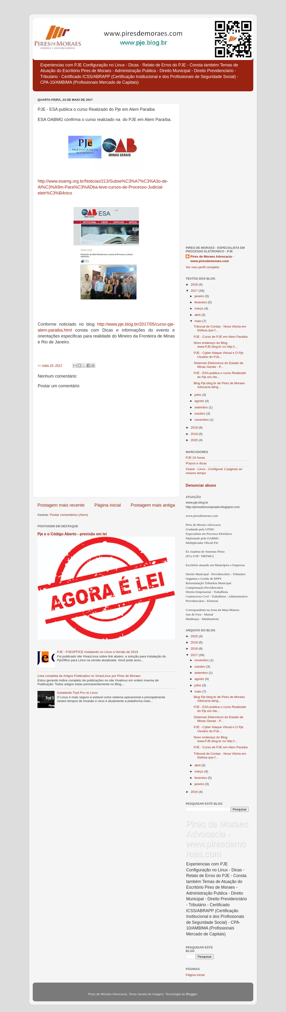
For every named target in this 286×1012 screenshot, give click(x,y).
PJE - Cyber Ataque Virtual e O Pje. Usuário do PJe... (219, 354)
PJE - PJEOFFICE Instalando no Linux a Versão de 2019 (97, 652)
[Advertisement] (217, 168)
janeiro (199, 296)
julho (198, 395)
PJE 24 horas (195, 457)
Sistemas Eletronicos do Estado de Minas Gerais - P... (218, 365)
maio (198, 321)
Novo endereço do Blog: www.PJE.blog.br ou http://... (216, 344)
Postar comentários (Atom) (69, 515)
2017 (195, 290)
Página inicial (107, 505)
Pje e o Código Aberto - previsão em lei (72, 534)
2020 (195, 440)
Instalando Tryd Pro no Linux (77, 692)
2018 (195, 427)
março (199, 308)
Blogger (191, 994)
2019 (195, 434)
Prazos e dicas (196, 463)
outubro (200, 413)
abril (197, 315)
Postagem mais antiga (153, 505)
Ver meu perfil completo (202, 267)
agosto (199, 401)
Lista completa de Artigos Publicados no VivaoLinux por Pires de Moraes (88, 676)
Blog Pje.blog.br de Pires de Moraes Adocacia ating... (219, 385)
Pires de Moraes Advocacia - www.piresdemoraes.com (212, 259)
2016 (195, 284)
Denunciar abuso (201, 485)
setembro (201, 407)
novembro (202, 419)
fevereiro (201, 302)
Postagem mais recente (60, 505)
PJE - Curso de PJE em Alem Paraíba (221, 336)
